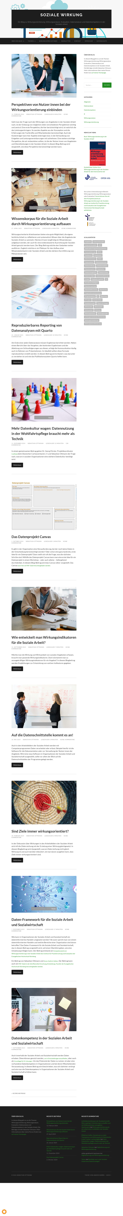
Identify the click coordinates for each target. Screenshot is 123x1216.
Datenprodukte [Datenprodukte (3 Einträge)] (103, 272)
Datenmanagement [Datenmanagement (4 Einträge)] (90, 272)
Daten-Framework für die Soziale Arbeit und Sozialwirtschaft (43, 955)
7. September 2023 (18, 1081)
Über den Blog (17, 41)
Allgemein (87, 102)
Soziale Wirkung (61, 14)
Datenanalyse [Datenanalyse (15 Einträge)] (89, 262)
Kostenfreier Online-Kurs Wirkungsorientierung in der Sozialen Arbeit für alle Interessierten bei (96, 169)
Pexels (54, 93)
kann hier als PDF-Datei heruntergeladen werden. (38, 583)
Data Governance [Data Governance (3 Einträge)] (90, 259)
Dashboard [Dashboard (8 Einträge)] (88, 255)
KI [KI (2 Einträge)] (106, 279)
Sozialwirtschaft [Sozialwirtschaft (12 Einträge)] (90, 303)
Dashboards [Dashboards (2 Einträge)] (97, 255)
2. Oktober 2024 (18, 558)
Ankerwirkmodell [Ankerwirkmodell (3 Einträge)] (98, 241)
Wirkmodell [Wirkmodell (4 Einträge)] (88, 306)
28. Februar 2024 (18, 869)
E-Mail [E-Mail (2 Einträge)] (87, 279)
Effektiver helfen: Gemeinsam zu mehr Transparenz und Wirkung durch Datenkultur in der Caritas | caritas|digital (96, 1170)
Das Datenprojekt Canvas (36, 553)
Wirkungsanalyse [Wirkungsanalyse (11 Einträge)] (90, 313)
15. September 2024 (19, 669)
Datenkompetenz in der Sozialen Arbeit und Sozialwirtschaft (43, 1073)
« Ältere (18, 1126)
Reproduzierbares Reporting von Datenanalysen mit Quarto (43, 339)
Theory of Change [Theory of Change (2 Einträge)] (102, 303)
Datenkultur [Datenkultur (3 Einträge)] (100, 269)
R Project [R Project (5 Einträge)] (88, 300)
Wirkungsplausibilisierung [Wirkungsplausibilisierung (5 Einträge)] (93, 324)
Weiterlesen (17, 157)
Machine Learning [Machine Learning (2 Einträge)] (90, 286)
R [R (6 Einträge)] (97, 296)
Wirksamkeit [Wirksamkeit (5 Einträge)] (89, 310)
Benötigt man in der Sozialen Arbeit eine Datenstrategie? (94, 1193)
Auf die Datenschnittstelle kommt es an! (37, 760)
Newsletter (65, 41)
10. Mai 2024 (16, 767)
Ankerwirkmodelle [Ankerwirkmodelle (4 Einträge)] (90, 245)
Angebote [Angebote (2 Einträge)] (88, 241)
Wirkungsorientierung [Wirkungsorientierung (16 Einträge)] (91, 320)
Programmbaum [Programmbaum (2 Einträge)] (90, 296)
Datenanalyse (88, 106)
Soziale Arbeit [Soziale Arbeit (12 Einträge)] (97, 300)
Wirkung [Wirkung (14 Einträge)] (97, 310)
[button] (4, 1211)
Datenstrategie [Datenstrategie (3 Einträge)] (89, 276)
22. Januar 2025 (18, 347)
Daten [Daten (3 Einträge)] (100, 259)
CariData (15, 471)
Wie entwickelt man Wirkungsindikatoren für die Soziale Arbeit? (39, 659)
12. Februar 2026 (18, 119)
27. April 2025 (17, 239)
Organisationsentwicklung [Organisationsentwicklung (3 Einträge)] (93, 293)
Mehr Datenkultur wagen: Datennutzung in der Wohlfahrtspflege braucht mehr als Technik (42, 447)
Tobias (83, 1192)
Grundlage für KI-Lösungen (34, 1094)
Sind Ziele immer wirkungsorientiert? (31, 861)
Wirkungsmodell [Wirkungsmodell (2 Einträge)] (103, 313)
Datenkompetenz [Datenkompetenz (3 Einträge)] (102, 265)
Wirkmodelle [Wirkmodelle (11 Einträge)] (99, 306)
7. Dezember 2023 (18, 962)
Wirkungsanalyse (89, 118)
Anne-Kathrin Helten (52, 994)
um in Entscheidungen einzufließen (58, 1091)
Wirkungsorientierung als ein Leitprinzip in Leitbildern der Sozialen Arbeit (95, 1162)
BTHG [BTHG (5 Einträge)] (99, 252)
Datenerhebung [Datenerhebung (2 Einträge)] (89, 265)
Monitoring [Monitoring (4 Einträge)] (103, 289)
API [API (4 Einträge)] (100, 245)
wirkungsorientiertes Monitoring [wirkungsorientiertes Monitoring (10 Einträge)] (95, 317)
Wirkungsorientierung (91, 122)
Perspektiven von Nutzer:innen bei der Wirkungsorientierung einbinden (41, 109)
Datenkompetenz (90, 110)
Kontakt (77, 41)
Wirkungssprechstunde (48, 41)
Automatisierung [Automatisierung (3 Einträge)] (90, 252)
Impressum (89, 41)
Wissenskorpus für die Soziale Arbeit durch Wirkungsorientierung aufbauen (61, 1164)
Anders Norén (98, 1208)
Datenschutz (102, 41)
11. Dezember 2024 (19, 460)
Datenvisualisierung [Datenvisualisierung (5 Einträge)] (102, 276)
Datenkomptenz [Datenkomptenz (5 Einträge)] (90, 269)
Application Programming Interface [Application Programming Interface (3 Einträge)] (95, 248)
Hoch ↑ (108, 1208)
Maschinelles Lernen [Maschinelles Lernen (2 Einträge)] (91, 289)
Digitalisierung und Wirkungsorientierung (95, 1181)
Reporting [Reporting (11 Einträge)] (104, 296)
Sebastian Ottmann (35, 119)
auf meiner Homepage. (98, 73)
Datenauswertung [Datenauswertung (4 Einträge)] (101, 262)
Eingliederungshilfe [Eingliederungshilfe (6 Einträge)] (97, 279)
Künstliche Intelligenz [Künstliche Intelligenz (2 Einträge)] (91, 282)
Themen (31, 41)
